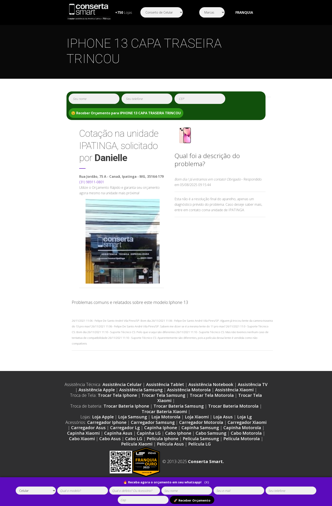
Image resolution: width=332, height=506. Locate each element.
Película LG (199, 444)
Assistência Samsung (141, 390)
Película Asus (170, 444)
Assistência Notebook (210, 384)
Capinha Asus (118, 433)
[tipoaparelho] (36, 491)
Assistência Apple (97, 390)
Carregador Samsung (153, 422)
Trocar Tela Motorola (212, 395)
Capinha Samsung (200, 427)
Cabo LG (133, 438)
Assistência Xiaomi (234, 390)
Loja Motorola (165, 417)
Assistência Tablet (165, 384)
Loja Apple (103, 417)
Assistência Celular (122, 384)
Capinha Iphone (160, 427)
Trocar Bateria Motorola (233, 406)
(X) (206, 482)
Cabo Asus (110, 438)
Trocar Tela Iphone (117, 395)
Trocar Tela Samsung (163, 395)
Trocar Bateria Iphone (126, 406)
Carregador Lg (125, 427)
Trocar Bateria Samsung (179, 406)
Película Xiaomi (136, 444)
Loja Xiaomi (197, 417)
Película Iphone (162, 438)
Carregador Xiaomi (247, 422)
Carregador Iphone (106, 422)
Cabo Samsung (211, 433)
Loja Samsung (132, 417)
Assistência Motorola (189, 390)
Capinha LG (149, 433)
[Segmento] (161, 12)
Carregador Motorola (201, 422)
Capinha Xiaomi (83, 433)
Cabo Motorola (246, 433)
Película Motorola (241, 438)
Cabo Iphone (178, 433)
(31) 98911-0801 (91, 182)
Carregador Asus (88, 427)
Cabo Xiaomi (82, 438)
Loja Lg (244, 417)
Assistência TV (252, 384)
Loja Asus (223, 417)
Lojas (123, 12)
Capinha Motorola (242, 427)
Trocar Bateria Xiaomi (164, 411)
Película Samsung (201, 438)
